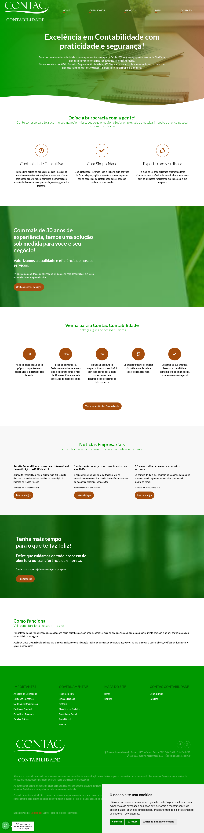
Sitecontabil (36, 813)
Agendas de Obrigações (25, 694)
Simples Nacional (67, 699)
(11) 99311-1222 (155, 756)
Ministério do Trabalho (69, 709)
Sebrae (62, 724)
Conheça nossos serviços (28, 287)
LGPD (158, 10)
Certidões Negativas (24, 699)
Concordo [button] (117, 821)
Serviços (130, 10)
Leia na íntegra (23, 495)
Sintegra (63, 704)
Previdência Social (68, 714)
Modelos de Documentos (26, 704)
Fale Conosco (25, 579)
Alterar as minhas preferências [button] (158, 821)
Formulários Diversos (24, 714)
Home (66, 10)
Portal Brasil (65, 719)
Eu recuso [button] (133, 821)
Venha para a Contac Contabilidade (102, 406)
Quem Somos (97, 10)
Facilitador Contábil (23, 709)
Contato (186, 10)
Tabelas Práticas (21, 719)
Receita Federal (66, 694)
